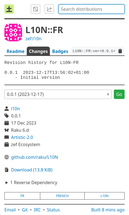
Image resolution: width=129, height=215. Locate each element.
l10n (15, 109)
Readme (16, 51)
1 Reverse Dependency (33, 182)
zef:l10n (33, 39)
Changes (38, 51)
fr (22, 196)
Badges (60, 51)
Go (119, 94)
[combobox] (91, 9)
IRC (37, 210)
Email (10, 210)
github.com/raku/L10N (34, 157)
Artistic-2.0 (22, 137)
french (62, 196)
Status (53, 210)
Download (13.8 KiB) (31, 170)
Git (25, 210)
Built (108, 210)
